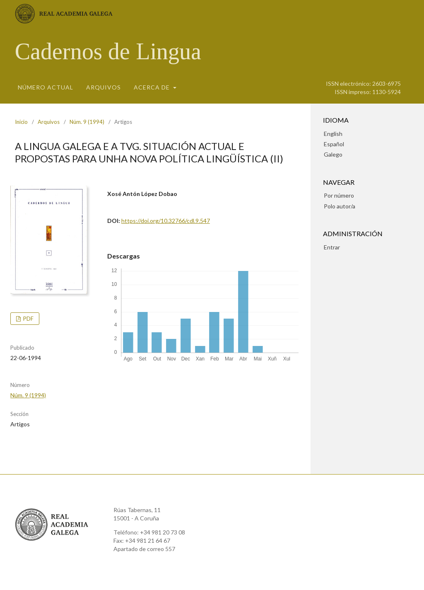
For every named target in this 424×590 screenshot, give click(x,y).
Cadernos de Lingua (108, 51)
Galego (333, 154)
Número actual (45, 87)
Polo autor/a (339, 206)
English (333, 133)
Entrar (332, 247)
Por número (339, 195)
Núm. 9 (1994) (87, 121)
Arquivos (103, 87)
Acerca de (152, 87)
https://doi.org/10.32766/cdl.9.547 (165, 220)
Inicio (21, 121)
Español (334, 144)
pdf (28, 318)
